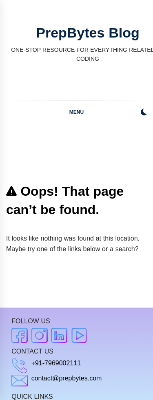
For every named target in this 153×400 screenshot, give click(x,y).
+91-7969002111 (56, 363)
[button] (144, 113)
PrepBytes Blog (87, 32)
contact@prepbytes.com (66, 378)
